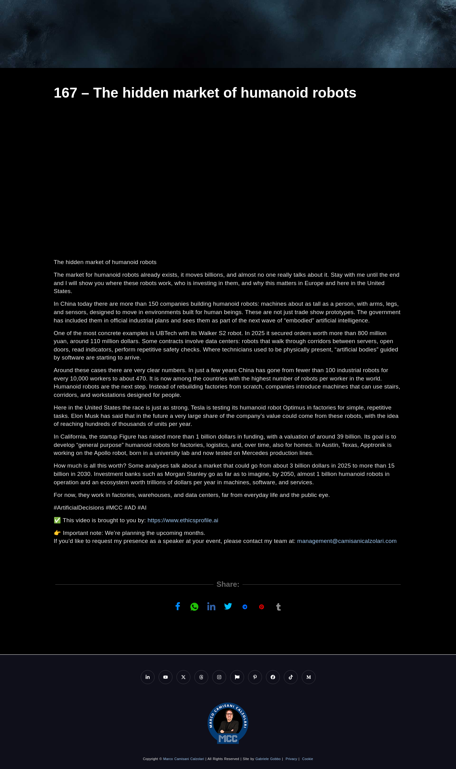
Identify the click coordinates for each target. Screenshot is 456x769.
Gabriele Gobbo (268, 759)
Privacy (291, 759)
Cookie (307, 759)
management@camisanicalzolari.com (346, 541)
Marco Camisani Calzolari (183, 759)
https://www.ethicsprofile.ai (182, 520)
